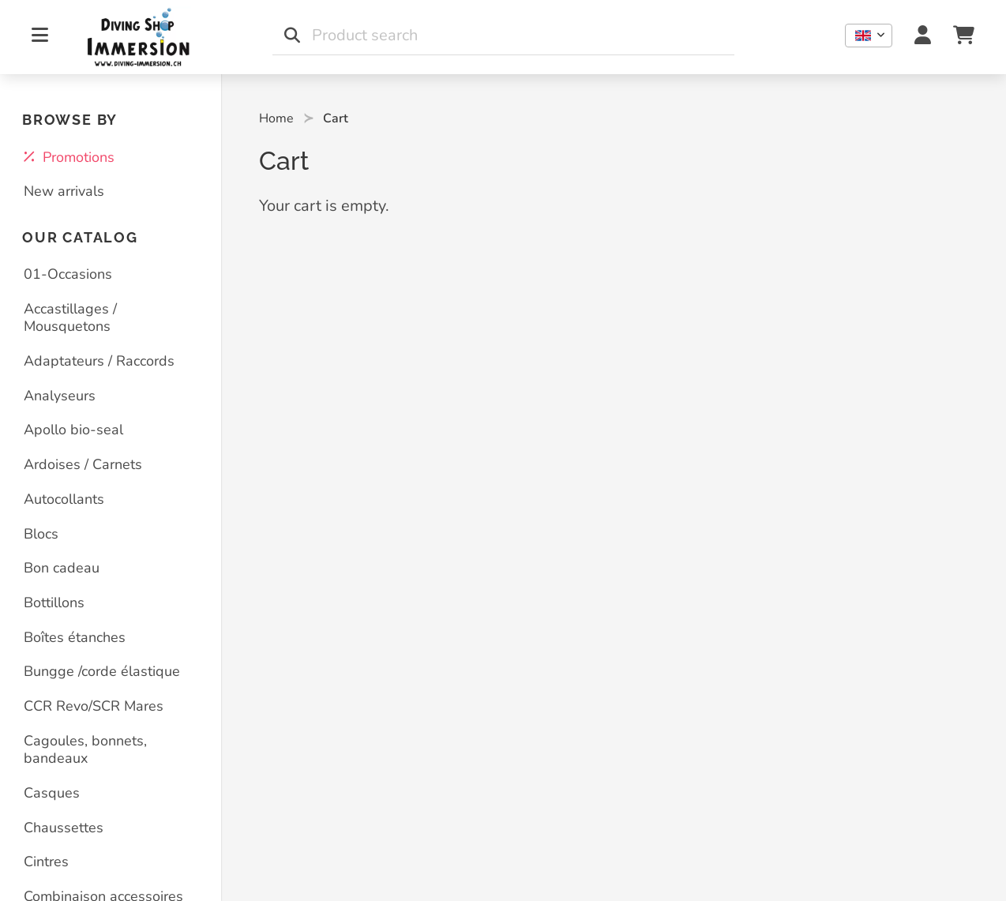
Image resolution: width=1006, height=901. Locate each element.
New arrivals (64, 191)
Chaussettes (63, 827)
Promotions (69, 157)
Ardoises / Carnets (83, 464)
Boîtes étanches (75, 637)
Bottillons (54, 602)
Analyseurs (60, 395)
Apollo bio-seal (73, 429)
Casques (52, 792)
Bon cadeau (61, 567)
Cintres (46, 861)
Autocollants (64, 499)
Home (276, 118)
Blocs (41, 533)
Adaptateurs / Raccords (99, 360)
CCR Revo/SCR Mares (93, 705)
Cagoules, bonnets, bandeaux (85, 749)
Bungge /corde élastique (102, 671)
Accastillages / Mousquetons (70, 317)
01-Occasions (68, 274)
